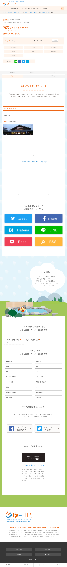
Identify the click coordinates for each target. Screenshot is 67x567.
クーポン (42, 565)
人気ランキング (39, 8)
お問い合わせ (48, 549)
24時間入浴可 (39, 392)
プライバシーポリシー (19, 549)
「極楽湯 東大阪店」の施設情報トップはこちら (33, 162)
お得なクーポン (31, 8)
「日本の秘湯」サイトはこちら (33, 465)
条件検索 (45, 8)
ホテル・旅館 (39, 377)
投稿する (55, 40)
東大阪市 (36, 12)
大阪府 (30, 12)
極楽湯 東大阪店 (44, 12)
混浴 (37, 371)
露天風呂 (13, 51)
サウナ (33, 51)
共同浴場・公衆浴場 (41, 382)
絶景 (7, 371)
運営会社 (19, 554)
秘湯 (37, 366)
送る (59, 565)
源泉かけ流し (13, 47)
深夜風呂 (13, 55)
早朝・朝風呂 (53, 51)
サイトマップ (48, 554)
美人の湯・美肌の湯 (11, 377)
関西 (26, 12)
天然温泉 (33, 47)
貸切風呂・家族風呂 (11, 392)
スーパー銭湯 (53, 47)
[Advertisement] (33, 148)
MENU (8, 565)
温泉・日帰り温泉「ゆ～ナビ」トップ (13, 12)
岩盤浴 (7, 387)
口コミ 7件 (39, 40)
